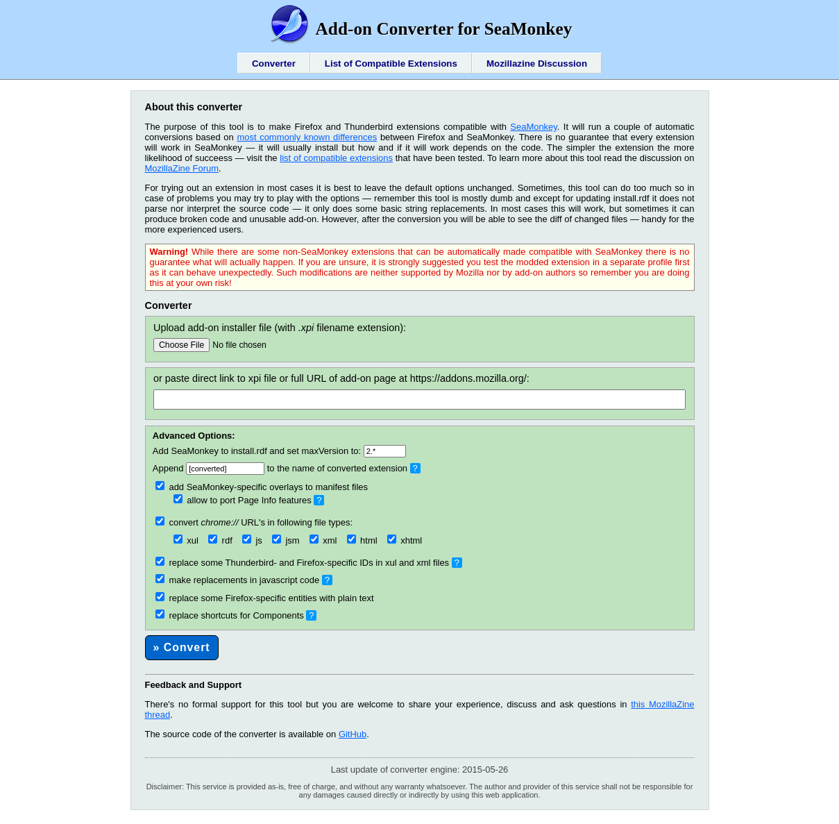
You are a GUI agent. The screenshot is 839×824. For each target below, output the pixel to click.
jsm (286, 540)
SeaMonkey (533, 126)
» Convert (181, 647)
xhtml (405, 540)
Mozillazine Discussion (536, 63)
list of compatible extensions (336, 158)
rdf (220, 540)
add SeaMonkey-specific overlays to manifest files (261, 487)
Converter (274, 63)
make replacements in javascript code (237, 580)
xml (323, 540)
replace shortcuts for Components (229, 615)
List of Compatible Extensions (391, 63)
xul (185, 540)
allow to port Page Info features (242, 500)
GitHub (352, 734)
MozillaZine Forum (182, 168)
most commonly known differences (307, 137)
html (362, 540)
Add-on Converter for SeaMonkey (420, 28)
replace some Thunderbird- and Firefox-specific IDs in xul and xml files (302, 562)
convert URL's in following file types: (254, 522)
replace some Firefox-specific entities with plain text (264, 598)
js (252, 540)
